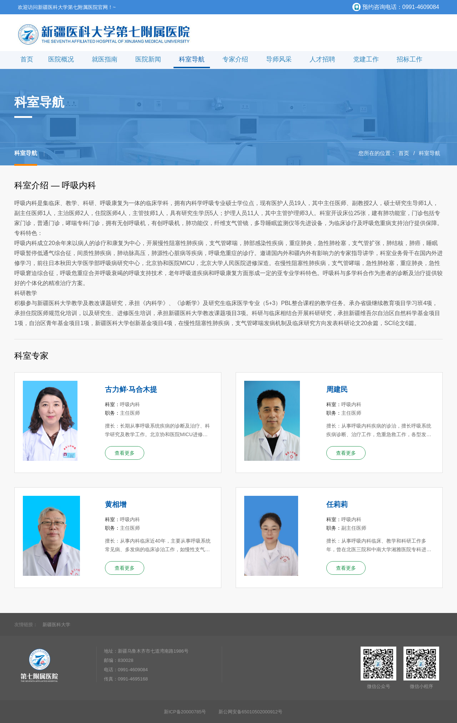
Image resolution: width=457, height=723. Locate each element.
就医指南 (104, 59)
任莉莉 (337, 504)
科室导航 (192, 59)
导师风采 (279, 59)
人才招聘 (322, 59)
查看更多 (125, 453)
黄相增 (115, 504)
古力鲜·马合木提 (131, 389)
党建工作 (366, 59)
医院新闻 (148, 59)
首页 (26, 59)
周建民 (337, 389)
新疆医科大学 (56, 624)
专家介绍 (235, 59)
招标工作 (409, 59)
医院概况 (61, 59)
